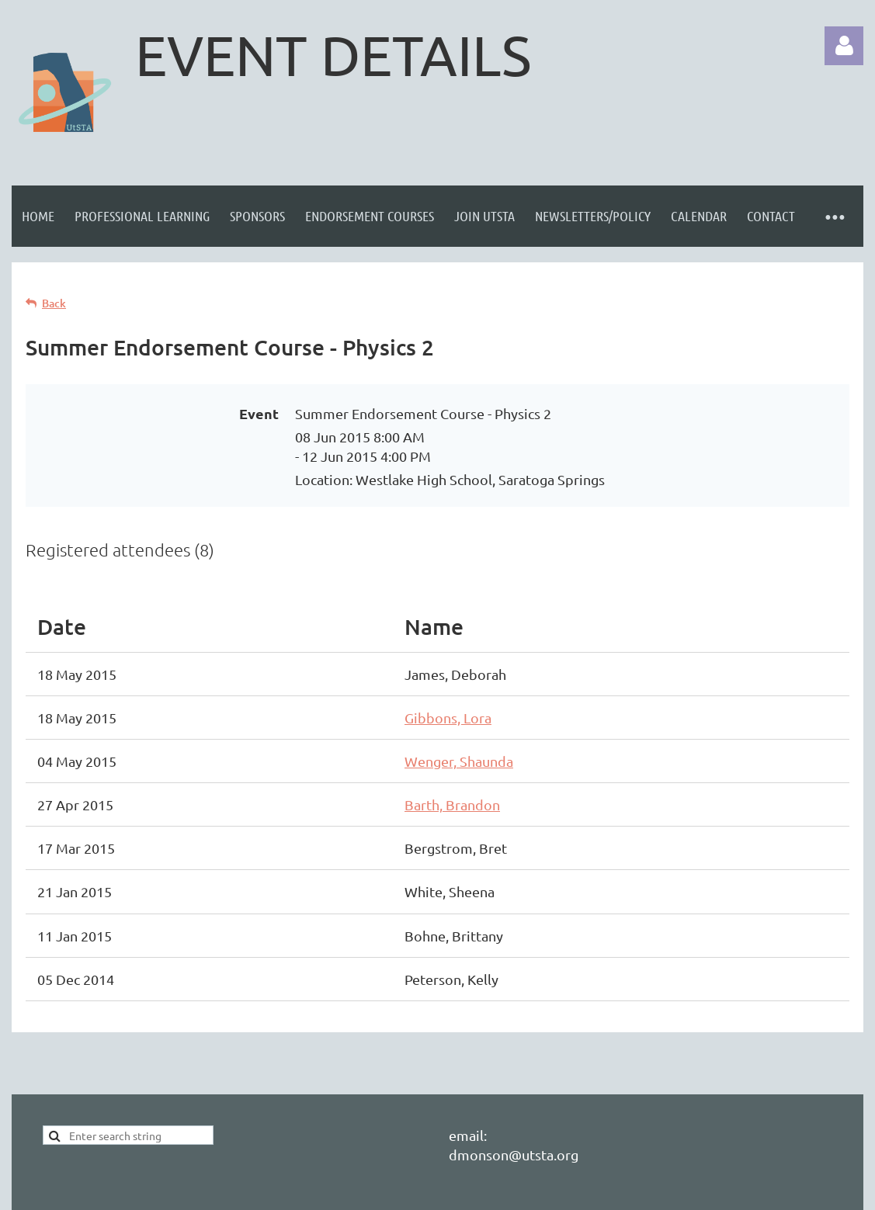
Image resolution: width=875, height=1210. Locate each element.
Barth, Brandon (452, 804)
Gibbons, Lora (448, 717)
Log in (844, 45)
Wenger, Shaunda (459, 761)
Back (54, 303)
